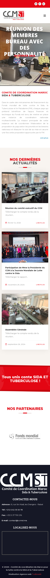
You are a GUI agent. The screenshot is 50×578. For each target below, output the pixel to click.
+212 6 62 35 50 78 (14, 510)
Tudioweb (36, 574)
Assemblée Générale (15, 330)
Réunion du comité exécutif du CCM (23, 208)
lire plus (40, 223)
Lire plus (44, 138)
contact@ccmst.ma (18, 520)
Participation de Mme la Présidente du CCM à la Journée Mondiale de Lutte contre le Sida (25, 270)
